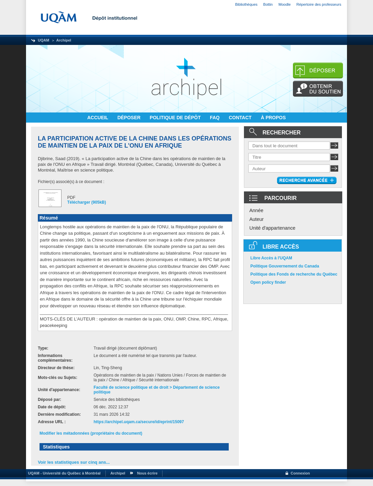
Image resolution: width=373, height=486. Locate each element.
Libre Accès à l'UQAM (271, 258)
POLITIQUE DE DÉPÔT (176, 117)
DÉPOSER (129, 117)
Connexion (300, 473)
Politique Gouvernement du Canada (284, 266)
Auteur (256, 219)
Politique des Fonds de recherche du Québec (293, 274)
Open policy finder (268, 282)
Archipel (63, 40)
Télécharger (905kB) (86, 202)
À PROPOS (273, 117)
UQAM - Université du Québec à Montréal (63, 473)
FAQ (215, 117)
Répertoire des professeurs (318, 4)
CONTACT (241, 117)
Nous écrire (147, 473)
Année (256, 210)
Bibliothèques (246, 4)
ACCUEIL (98, 117)
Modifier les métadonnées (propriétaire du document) (91, 433)
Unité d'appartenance (272, 228)
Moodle (284, 4)
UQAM (43, 40)
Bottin (268, 4)
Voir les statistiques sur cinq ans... (74, 462)
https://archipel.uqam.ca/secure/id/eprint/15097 (139, 421)
